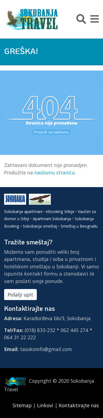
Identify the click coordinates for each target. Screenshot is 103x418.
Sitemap (23, 405)
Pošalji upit (20, 294)
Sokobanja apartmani (23, 211)
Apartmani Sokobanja (52, 218)
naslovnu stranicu (54, 172)
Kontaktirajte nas (79, 405)
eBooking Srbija (60, 211)
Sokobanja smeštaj (40, 226)
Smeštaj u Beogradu (79, 226)
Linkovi (45, 405)
